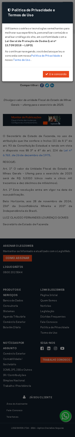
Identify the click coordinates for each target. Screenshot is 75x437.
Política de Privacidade (45, 55)
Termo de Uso (22, 60)
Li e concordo (56, 74)
